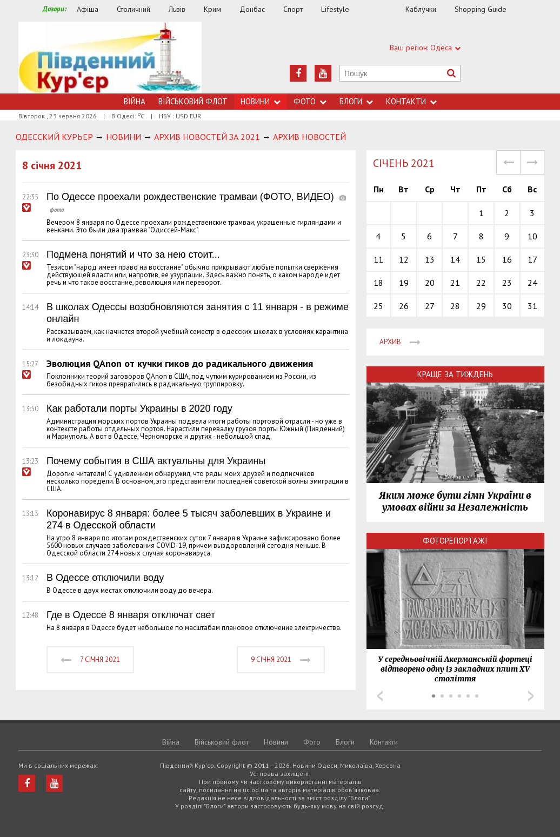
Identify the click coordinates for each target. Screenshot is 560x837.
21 (455, 282)
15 (481, 259)
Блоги (356, 101)
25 (378, 305)
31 (532, 305)
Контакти (411, 101)
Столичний (133, 9)
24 (532, 282)
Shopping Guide (480, 9)
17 (532, 259)
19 (404, 282)
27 (430, 305)
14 (455, 259)
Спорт (293, 9)
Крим (212, 9)
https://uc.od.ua (110, 57)
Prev (380, 696)
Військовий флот (193, 101)
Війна (134, 101)
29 (481, 305)
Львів (177, 9)
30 (507, 305)
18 (378, 282)
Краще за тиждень (455, 374)
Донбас (252, 9)
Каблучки (420, 9)
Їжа (383, 9)
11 (378, 259)
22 (481, 282)
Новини (261, 101)
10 (532, 236)
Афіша (87, 9)
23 (507, 282)
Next (531, 696)
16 (507, 259)
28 (455, 305)
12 (404, 259)
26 (404, 305)
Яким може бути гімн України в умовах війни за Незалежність (455, 501)
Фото (310, 101)
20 (430, 282)
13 (430, 259)
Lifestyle (335, 9)
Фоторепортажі (455, 540)
